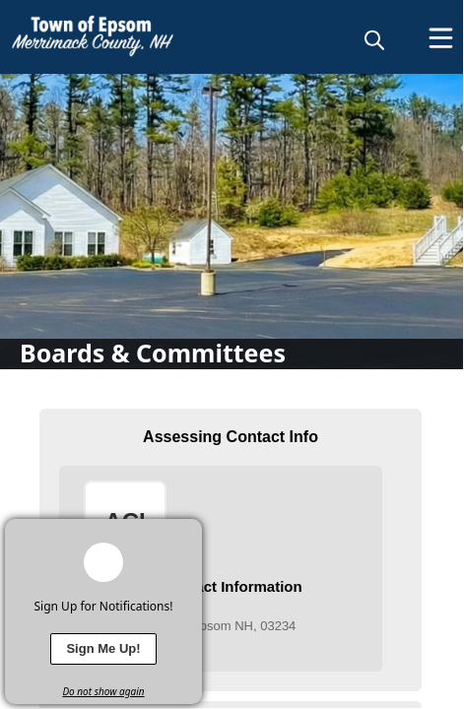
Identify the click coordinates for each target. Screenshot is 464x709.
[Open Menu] (441, 38)
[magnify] (374, 39)
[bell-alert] (103, 562)
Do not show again (103, 691)
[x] (187, 533)
